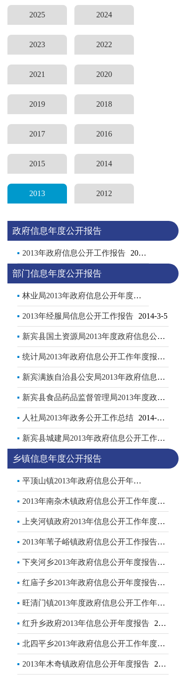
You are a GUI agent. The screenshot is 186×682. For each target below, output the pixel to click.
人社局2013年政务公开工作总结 (77, 417)
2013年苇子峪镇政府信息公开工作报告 (89, 542)
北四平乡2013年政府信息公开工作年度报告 (97, 643)
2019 (37, 104)
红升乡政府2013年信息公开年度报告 (85, 623)
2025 (37, 14)
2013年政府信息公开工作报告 (73, 253)
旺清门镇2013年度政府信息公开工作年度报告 (101, 603)
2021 (37, 74)
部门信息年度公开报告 (57, 273)
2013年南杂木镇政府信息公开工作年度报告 (97, 501)
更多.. (156, 250)
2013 (37, 193)
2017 (37, 134)
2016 (104, 134)
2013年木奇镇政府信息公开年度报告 (85, 664)
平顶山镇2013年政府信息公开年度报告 (89, 481)
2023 (37, 44)
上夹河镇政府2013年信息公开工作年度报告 (97, 521)
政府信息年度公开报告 (57, 231)
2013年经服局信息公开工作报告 (77, 316)
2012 (104, 193)
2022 (104, 44)
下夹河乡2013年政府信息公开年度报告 (89, 562)
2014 (104, 163)
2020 (104, 74)
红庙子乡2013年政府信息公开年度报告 (89, 582)
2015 (37, 163)
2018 (104, 104)
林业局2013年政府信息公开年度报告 (85, 295)
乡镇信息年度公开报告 (57, 459)
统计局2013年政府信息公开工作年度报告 (93, 356)
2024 (104, 14)
